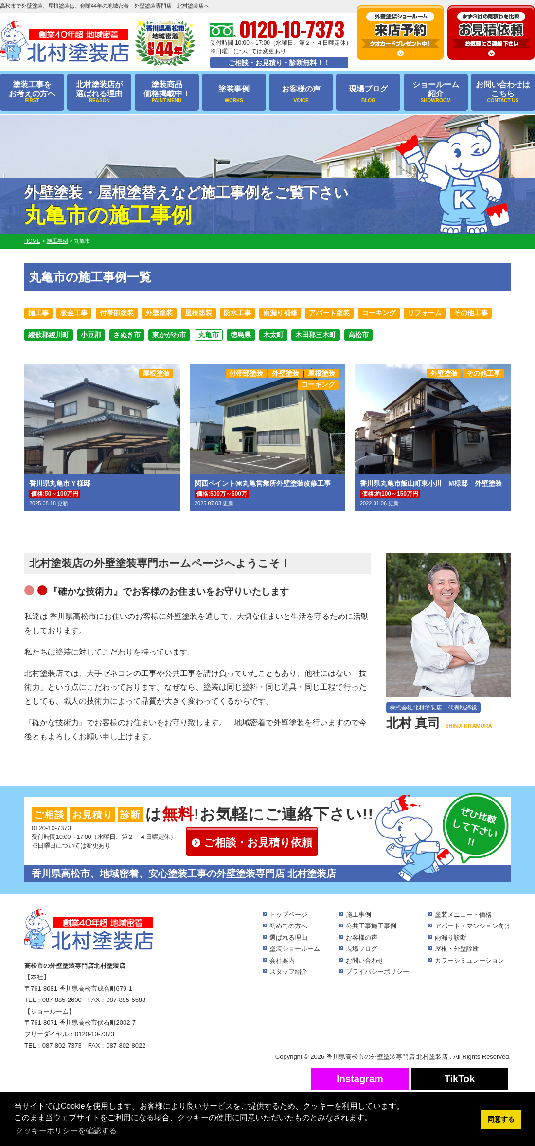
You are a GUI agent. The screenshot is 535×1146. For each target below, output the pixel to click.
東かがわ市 (169, 335)
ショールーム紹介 (436, 92)
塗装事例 (234, 94)
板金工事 (74, 313)
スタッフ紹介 (288, 971)
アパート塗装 (329, 313)
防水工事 (237, 313)
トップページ (288, 914)
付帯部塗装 (117, 313)
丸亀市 (208, 335)
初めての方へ (288, 925)
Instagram (360, 1078)
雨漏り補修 (280, 313)
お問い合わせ (365, 960)
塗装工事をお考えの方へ (32, 92)
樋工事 (38, 313)
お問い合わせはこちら (503, 92)
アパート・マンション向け (473, 925)
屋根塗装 (198, 313)
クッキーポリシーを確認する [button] (66, 1131)
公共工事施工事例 (371, 925)
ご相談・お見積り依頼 (258, 843)
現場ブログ (368, 94)
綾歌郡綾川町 (48, 335)
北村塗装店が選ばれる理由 (99, 92)
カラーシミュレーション (469, 960)
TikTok (460, 1078)
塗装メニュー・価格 (463, 914)
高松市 (358, 335)
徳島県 (241, 335)
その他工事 (471, 313)
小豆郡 (91, 335)
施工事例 (358, 914)
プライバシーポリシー (377, 971)
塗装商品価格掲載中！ (167, 92)
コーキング (379, 313)
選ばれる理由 (288, 937)
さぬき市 (127, 335)
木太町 (273, 335)
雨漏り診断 (450, 937)
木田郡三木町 (315, 335)
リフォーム (425, 313)
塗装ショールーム (294, 948)
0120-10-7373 (51, 828)
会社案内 (282, 960)
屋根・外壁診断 (457, 948)
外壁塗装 (159, 313)
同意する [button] (501, 1119)
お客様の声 (301, 94)
